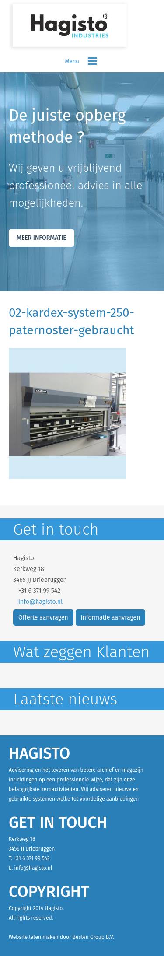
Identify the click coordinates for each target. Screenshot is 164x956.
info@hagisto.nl (40, 602)
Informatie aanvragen (110, 617)
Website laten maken (34, 937)
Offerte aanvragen (43, 617)
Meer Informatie (41, 238)
